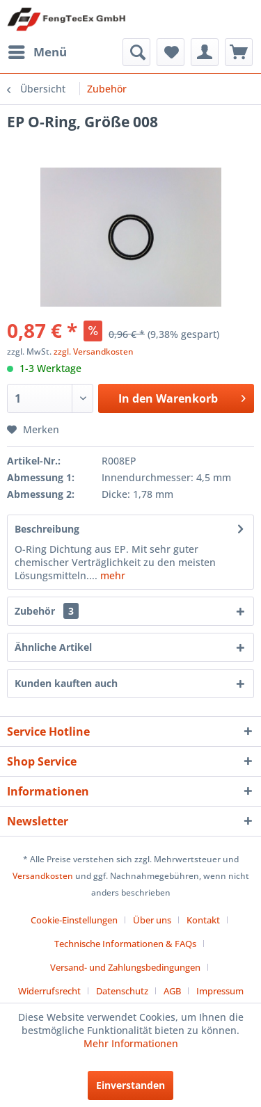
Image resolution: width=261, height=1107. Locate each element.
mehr (111, 575)
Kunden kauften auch (66, 683)
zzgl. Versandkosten (94, 351)
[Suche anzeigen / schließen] (136, 52)
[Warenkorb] (239, 52)
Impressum (220, 991)
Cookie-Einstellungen (74, 920)
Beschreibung (47, 528)
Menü (37, 50)
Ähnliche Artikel (53, 647)
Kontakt (203, 920)
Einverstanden (130, 1085)
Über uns (152, 920)
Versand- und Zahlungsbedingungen (125, 967)
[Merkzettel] (170, 52)
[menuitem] (37, 52)
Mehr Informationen (131, 1043)
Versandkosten (43, 876)
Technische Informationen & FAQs (125, 943)
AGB (172, 991)
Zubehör (47, 610)
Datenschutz (122, 991)
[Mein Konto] (205, 52)
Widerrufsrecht (49, 991)
